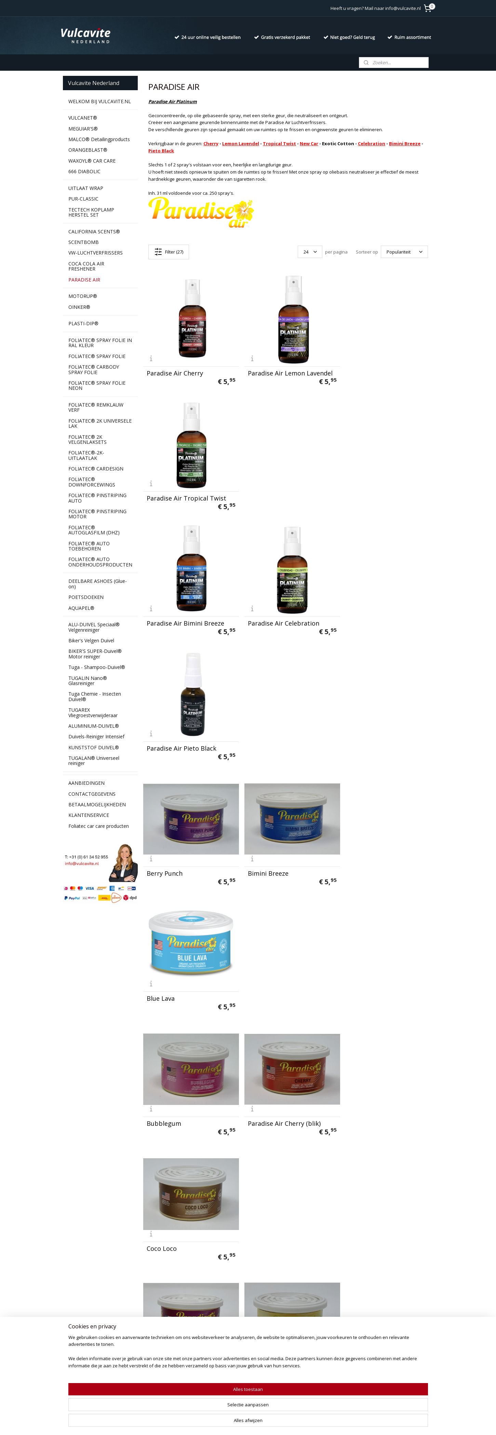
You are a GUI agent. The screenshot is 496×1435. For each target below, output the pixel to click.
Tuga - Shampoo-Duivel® (96, 667)
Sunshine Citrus (268, 1227)
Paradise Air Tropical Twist (383, 371)
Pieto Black (161, 151)
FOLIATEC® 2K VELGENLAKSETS (87, 439)
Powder (256, 1105)
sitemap (228, 1422)
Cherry (210, 143)
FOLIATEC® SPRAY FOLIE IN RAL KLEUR (100, 342)
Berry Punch (165, 615)
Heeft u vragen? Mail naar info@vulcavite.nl (376, 8)
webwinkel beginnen (269, 1422)
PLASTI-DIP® (83, 323)
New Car (309, 143)
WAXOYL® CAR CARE (92, 161)
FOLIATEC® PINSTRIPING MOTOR (97, 514)
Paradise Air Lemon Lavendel (287, 371)
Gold (350, 860)
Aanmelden (306, 1342)
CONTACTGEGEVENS (92, 794)
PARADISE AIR (84, 279)
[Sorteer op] (404, 252)
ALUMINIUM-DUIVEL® (93, 726)
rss (242, 1422)
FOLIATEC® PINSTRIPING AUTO (97, 498)
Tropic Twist (362, 1227)
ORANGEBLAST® (87, 150)
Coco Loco (359, 738)
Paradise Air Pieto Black (378, 493)
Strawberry (163, 1227)
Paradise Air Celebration (281, 493)
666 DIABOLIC (84, 171)
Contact (71, 1319)
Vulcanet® (149, 1319)
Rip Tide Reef (363, 1105)
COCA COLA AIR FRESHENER (86, 266)
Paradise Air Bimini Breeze (185, 493)
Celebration (371, 143)
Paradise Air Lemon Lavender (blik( (189, 979)
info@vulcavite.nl (244, 1350)
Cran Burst (162, 860)
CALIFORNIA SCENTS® (94, 231)
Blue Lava (358, 615)
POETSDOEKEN (86, 597)
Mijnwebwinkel (328, 1422)
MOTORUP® (82, 296)
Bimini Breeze (404, 143)
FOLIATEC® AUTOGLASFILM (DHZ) (94, 530)
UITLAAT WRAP (85, 188)
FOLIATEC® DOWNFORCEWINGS (91, 482)
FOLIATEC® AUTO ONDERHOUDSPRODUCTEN (100, 562)
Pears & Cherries (171, 1105)
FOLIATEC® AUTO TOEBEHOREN (89, 546)
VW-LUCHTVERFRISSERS (95, 252)
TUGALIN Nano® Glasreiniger (87, 680)
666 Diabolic (151, 1327)
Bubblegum (164, 738)
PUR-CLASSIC (83, 198)
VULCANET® (82, 117)
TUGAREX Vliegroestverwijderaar (93, 712)
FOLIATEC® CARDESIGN (95, 468)
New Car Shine (365, 982)
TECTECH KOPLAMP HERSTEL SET (91, 212)
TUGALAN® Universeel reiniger (93, 760)
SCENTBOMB (83, 242)
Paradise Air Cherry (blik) (281, 738)
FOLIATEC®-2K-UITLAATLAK (86, 455)
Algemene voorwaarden (89, 1334)
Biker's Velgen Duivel (91, 640)
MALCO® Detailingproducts (99, 139)
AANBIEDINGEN (86, 783)
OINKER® (79, 307)
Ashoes (163, 1372)
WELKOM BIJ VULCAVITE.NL (99, 101)
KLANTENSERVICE (88, 815)
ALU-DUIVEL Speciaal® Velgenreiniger (94, 627)
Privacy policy (78, 1327)
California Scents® (158, 1342)
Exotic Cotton (265, 860)
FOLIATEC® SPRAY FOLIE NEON (96, 385)
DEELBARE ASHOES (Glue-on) (97, 583)
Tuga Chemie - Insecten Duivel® (94, 696)
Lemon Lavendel (240, 143)
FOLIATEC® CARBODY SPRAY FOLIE (93, 369)
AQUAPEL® (81, 608)
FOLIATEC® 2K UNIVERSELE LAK (100, 423)
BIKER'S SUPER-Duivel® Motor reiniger (95, 653)
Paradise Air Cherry (175, 371)
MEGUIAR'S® (83, 128)
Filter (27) (168, 252)
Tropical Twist (279, 143)
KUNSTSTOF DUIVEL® (93, 747)
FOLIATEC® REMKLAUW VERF (95, 407)
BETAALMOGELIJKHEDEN (97, 804)
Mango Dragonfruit (273, 982)
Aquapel (147, 1380)
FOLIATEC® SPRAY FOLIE (96, 356)
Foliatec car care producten (98, 826)
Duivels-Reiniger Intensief (96, 736)
